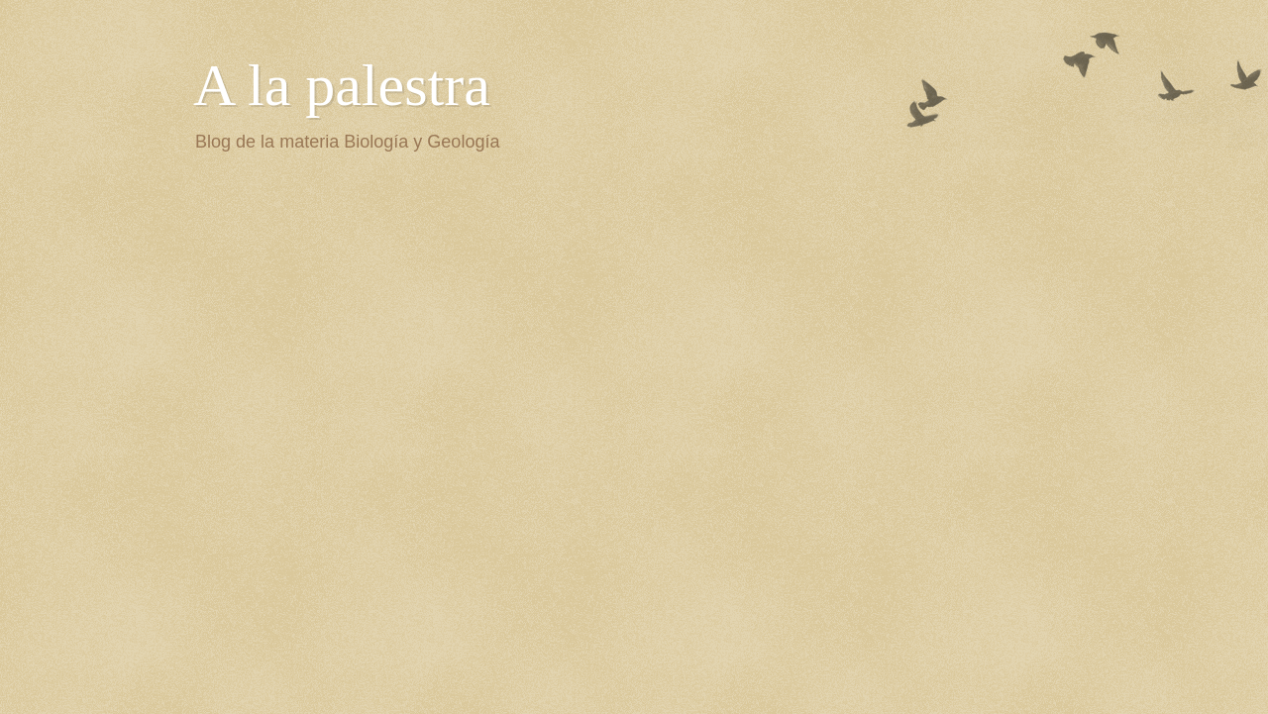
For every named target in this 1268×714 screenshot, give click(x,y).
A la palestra (341, 85)
